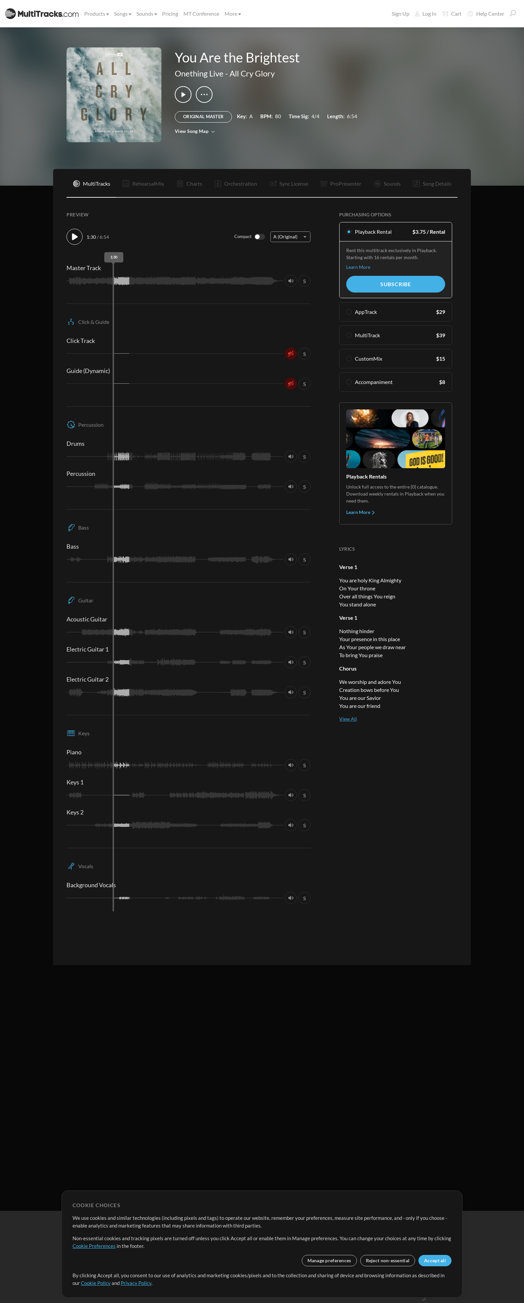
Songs (122, 13)
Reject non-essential (388, 1260)
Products (96, 13)
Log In (425, 13)
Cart (452, 13)
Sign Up (400, 13)
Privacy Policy (136, 1283)
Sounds (146, 13)
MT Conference (201, 13)
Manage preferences (329, 1260)
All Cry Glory (252, 73)
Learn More (358, 267)
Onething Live (199, 73)
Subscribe (395, 284)
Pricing (170, 13)
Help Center (485, 13)
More (232, 13)
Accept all (435, 1260)
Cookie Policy (96, 1283)
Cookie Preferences (94, 1246)
